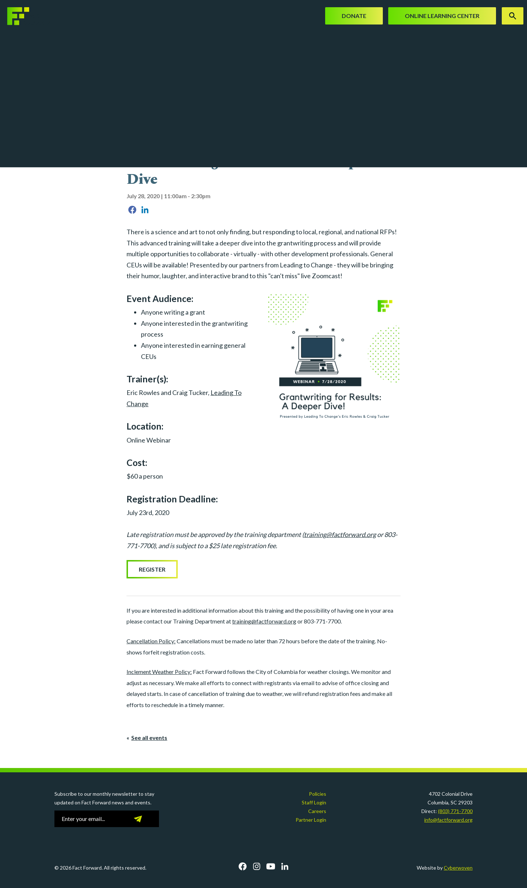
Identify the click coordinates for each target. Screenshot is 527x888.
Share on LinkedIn (145, 209)
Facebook (242, 866)
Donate (354, 15)
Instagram (256, 866)
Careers (317, 811)
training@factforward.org (340, 534)
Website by (445, 868)
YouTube (270, 866)
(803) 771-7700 (455, 811)
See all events (149, 737)
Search (512, 16)
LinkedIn (284, 866)
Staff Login (314, 802)
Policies (317, 794)
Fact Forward (27, 16)
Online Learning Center (442, 15)
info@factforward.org (448, 820)
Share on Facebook (132, 209)
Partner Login (311, 820)
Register (152, 569)
